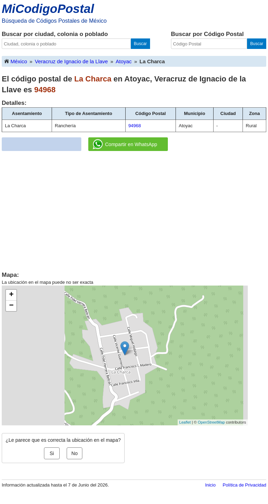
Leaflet (185, 422)
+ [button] (11, 295)
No (75, 453)
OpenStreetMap (211, 422)
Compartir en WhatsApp (125, 144)
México (15, 61)
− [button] (11, 306)
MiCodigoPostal (48, 8)
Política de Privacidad (244, 485)
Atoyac (124, 61)
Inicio (210, 485)
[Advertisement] (134, 209)
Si (52, 453)
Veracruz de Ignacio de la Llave (71, 61)
